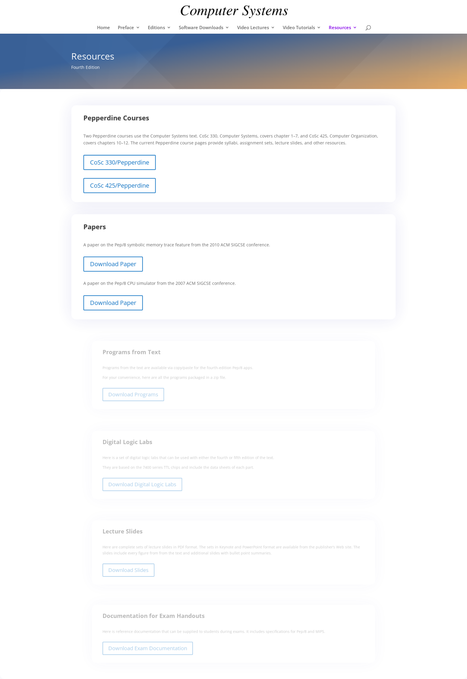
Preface (126, 27)
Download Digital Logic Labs (149, 485)
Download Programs (141, 395)
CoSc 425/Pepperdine (127, 186)
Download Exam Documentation (154, 649)
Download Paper (121, 267)
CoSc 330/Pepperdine (127, 164)
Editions (156, 27)
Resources (340, 27)
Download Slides (136, 571)
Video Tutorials (299, 27)
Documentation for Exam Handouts (160, 619)
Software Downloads (201, 27)
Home (103, 27)
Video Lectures (253, 27)
